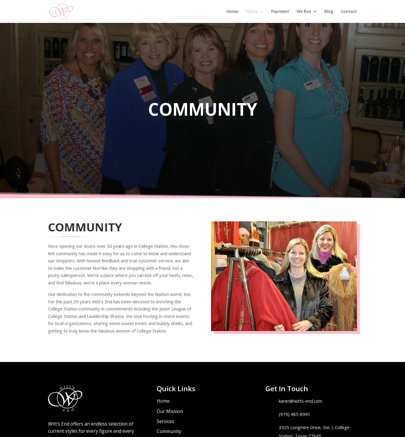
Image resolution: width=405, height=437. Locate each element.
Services (165, 421)
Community (169, 431)
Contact (349, 11)
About (252, 11)
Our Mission (170, 411)
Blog (328, 11)
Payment (280, 11)
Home (232, 11)
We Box (304, 11)
